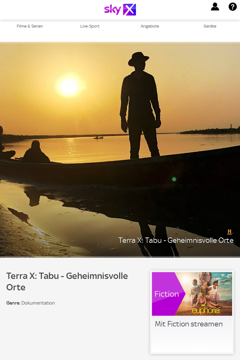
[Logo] (120, 10)
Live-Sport (90, 26)
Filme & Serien (30, 26)
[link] (192, 312)
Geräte (210, 26)
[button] (215, 7)
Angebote (150, 26)
